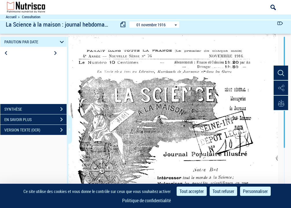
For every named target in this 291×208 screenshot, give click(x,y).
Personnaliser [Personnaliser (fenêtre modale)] (255, 191)
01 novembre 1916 (151, 24)
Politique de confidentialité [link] (146, 200)
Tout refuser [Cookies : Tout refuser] (223, 191)
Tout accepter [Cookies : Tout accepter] (192, 191)
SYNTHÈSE (35, 109)
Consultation (31, 16)
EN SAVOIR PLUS (35, 120)
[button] (281, 73)
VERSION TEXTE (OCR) (35, 130)
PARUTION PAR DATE (35, 42)
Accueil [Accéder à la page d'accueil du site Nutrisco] (11, 16)
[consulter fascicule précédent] (123, 24)
